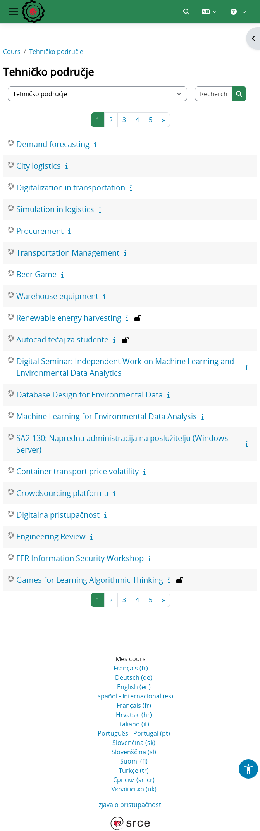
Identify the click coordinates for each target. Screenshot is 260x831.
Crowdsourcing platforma (62, 493)
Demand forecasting (53, 144)
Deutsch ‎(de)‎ (133, 677)
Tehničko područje (56, 51)
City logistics (38, 166)
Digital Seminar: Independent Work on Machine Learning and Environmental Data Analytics (125, 367)
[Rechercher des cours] (213, 93)
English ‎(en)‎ (134, 686)
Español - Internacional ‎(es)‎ (133, 696)
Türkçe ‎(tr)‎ (134, 770)
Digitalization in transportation (70, 187)
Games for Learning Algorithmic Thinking (89, 580)
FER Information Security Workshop (80, 558)
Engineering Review (51, 536)
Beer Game (36, 274)
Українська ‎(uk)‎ (134, 789)
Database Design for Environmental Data (89, 394)
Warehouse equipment (57, 296)
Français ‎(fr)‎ (131, 668)
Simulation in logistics (55, 209)
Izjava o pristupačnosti (130, 804)
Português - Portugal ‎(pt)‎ (134, 733)
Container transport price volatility (77, 471)
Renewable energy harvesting (68, 318)
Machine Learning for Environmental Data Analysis (106, 416)
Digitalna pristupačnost (58, 515)
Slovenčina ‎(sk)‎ (133, 742)
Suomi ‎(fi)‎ (134, 761)
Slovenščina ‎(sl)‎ (134, 752)
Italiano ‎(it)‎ (133, 724)
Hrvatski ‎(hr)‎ (134, 714)
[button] (186, 11)
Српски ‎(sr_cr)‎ (134, 780)
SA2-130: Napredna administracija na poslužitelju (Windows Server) (122, 444)
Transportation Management (67, 252)
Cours (12, 51)
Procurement (40, 231)
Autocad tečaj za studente (62, 339)
